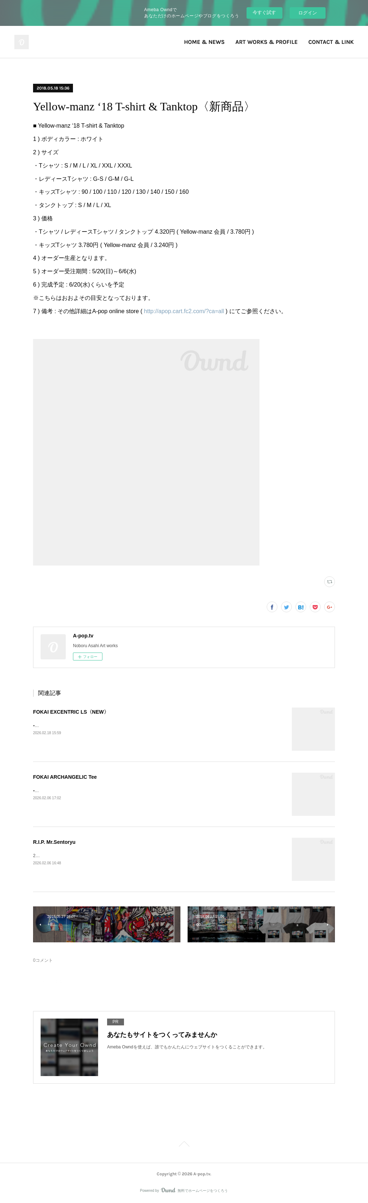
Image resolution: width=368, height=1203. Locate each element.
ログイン (307, 12)
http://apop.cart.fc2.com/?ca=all (184, 311)
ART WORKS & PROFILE (266, 41)
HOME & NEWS (204, 41)
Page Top (184, 1145)
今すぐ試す (264, 12)
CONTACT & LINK (331, 41)
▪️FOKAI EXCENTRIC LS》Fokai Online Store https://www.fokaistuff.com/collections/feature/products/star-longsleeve (144, 725)
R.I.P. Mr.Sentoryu (54, 842)
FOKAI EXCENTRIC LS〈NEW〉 (71, 712)
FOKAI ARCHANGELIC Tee (65, 777)
